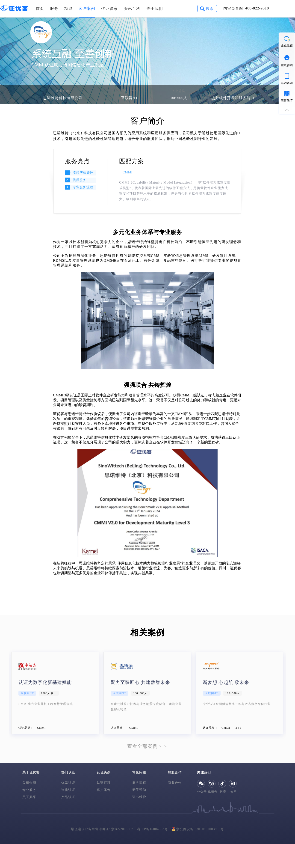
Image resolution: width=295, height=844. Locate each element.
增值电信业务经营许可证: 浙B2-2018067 (102, 829)
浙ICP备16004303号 (152, 829)
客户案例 (87, 8)
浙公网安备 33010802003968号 (198, 829)
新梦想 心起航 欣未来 (226, 682)
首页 (40, 8)
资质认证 (68, 790)
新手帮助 (139, 790)
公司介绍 (29, 783)
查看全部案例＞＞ (147, 746)
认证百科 (104, 783)
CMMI (128, 172)
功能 (68, 8)
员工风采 (29, 797)
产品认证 (68, 797)
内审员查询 (233, 8)
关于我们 (154, 8)
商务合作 (175, 783)
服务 (54, 8)
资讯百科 (132, 8)
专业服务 (29, 790)
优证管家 (109, 8)
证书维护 (139, 797)
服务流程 (139, 783)
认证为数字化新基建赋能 (45, 682)
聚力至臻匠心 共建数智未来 (140, 682)
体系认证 (68, 783)
